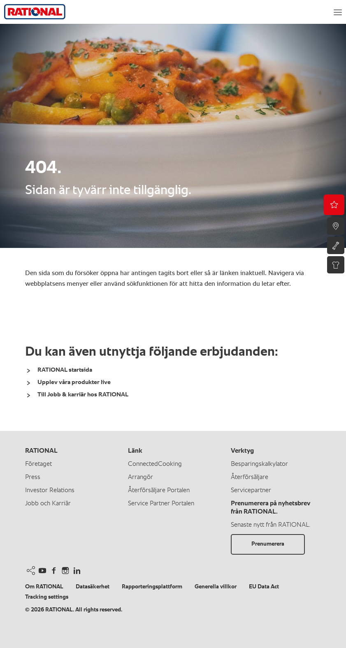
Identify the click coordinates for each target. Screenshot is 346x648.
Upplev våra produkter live (74, 382)
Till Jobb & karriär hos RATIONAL (82, 394)
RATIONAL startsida (64, 370)
